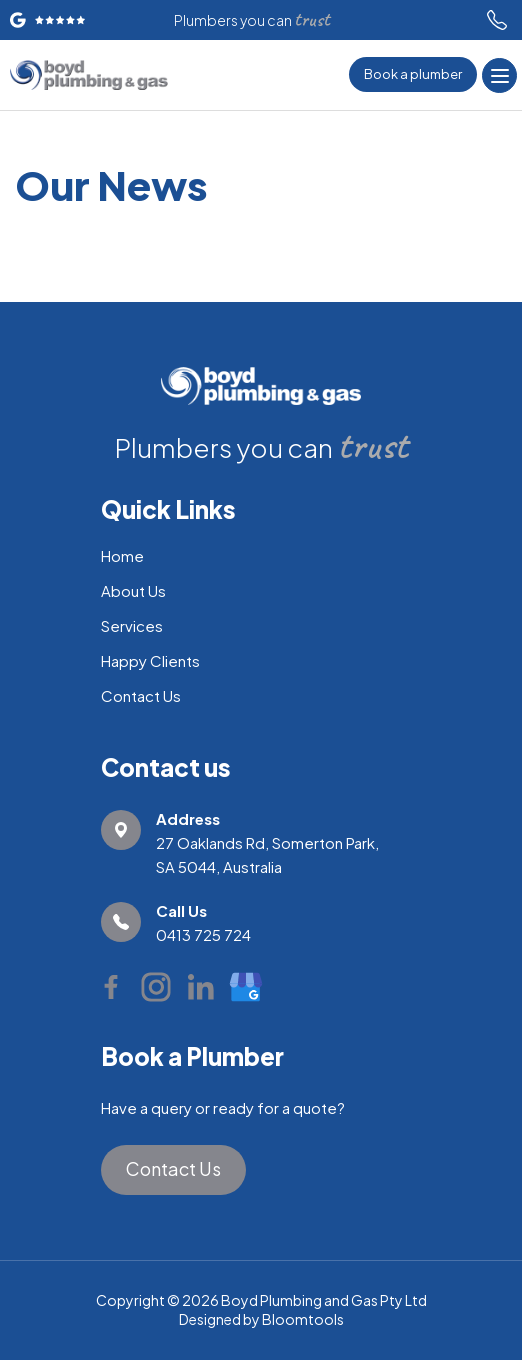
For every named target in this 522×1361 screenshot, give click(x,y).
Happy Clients (150, 660)
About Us (133, 590)
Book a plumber (413, 74)
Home (122, 555)
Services (132, 625)
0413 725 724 (497, 20)
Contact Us (141, 695)
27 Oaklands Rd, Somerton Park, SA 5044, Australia (267, 841)
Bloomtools (303, 1319)
